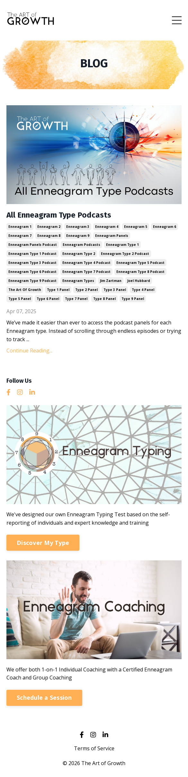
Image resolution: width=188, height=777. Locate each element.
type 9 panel (132, 298)
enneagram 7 (19, 235)
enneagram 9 (77, 235)
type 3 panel (114, 289)
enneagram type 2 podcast (125, 253)
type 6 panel (48, 298)
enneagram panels (111, 235)
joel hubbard (138, 280)
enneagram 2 (48, 226)
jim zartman (110, 280)
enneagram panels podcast (32, 244)
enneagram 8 (48, 235)
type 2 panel (86, 289)
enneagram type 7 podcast (86, 271)
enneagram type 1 (122, 244)
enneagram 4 (106, 226)
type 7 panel (76, 298)
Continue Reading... (29, 350)
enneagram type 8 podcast (140, 271)
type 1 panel (58, 289)
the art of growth (24, 289)
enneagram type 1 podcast (32, 253)
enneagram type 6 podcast (32, 271)
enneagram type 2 (78, 253)
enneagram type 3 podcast (32, 262)
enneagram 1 (19, 226)
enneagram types (78, 280)
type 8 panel (104, 298)
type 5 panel (19, 298)
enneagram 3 (77, 226)
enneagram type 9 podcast (32, 280)
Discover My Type (43, 543)
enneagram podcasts (81, 244)
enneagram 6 (164, 226)
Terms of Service (94, 748)
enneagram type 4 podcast (86, 262)
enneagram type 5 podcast (140, 262)
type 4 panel (143, 289)
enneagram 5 (135, 226)
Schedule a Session (44, 697)
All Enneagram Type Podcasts (58, 215)
